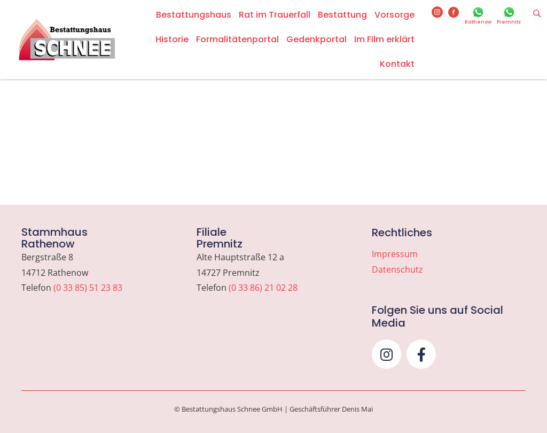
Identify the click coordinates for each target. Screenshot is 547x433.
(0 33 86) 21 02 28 (263, 287)
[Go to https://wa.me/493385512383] (478, 16)
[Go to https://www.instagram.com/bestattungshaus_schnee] (437, 13)
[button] (386, 354)
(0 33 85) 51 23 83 (87, 287)
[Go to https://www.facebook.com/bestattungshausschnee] (453, 13)
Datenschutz (397, 269)
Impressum (395, 254)
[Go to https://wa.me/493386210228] (509, 16)
